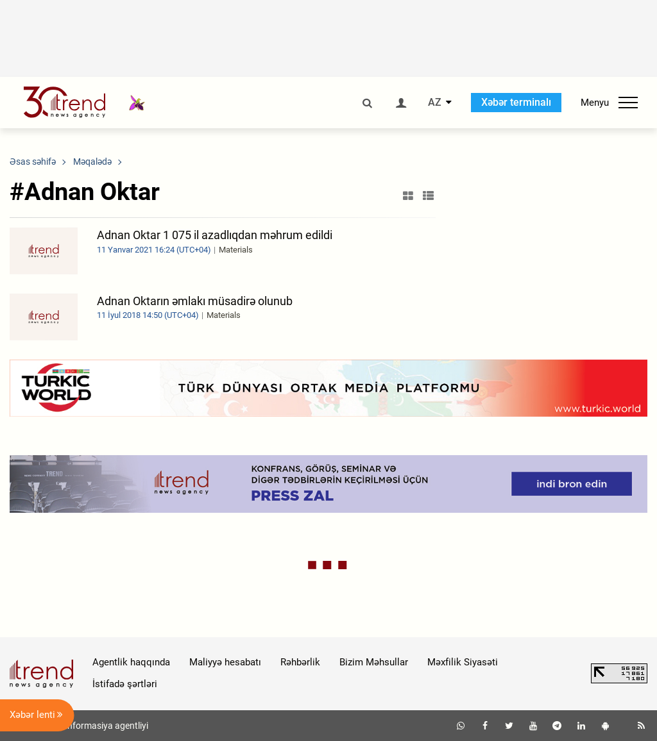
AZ (434, 102)
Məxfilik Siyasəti (462, 662)
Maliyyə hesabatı (225, 662)
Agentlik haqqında (131, 662)
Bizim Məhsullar (373, 662)
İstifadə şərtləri (124, 684)
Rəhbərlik (300, 662)
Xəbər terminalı (516, 102)
